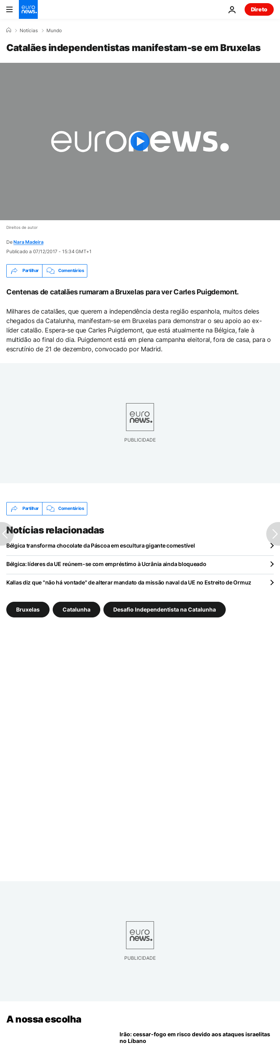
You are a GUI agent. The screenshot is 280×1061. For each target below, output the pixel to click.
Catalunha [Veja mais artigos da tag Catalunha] (76, 609)
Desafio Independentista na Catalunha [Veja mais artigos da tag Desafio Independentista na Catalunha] (164, 609)
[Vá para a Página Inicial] (28, 9)
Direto (259, 9)
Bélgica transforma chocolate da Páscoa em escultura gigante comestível (100, 545)
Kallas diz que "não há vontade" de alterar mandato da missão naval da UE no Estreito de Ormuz (128, 582)
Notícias (29, 30)
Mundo (54, 30)
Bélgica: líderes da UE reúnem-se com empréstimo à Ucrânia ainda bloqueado (106, 564)
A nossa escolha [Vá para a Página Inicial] (43, 1019)
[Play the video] (140, 141)
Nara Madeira (28, 242)
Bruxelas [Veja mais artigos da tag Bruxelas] (28, 609)
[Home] (8, 30)
